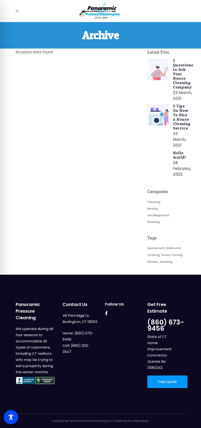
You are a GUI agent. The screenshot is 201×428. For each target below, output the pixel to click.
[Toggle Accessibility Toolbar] (11, 417)
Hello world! (179, 155)
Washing (153, 222)
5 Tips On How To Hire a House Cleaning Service (181, 117)
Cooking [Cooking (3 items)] (153, 255)
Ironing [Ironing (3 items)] (177, 255)
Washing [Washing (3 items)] (166, 262)
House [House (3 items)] (166, 255)
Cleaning (153, 202)
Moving (152, 208)
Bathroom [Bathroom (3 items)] (174, 248)
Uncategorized (158, 215)
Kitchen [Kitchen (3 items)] (152, 262)
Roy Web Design (138, 421)
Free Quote (167, 381)
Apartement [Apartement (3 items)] (156, 248)
